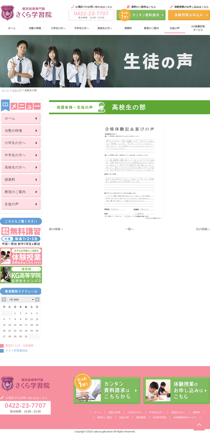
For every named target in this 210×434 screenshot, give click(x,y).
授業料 (10, 179)
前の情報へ (56, 229)
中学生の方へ (15, 155)
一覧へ (129, 229)
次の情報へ (203, 229)
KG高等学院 (159, 417)
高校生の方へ (15, 167)
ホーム (5, 90)
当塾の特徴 (13, 130)
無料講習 (141, 417)
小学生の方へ (15, 143)
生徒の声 (17, 90)
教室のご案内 (15, 192)
